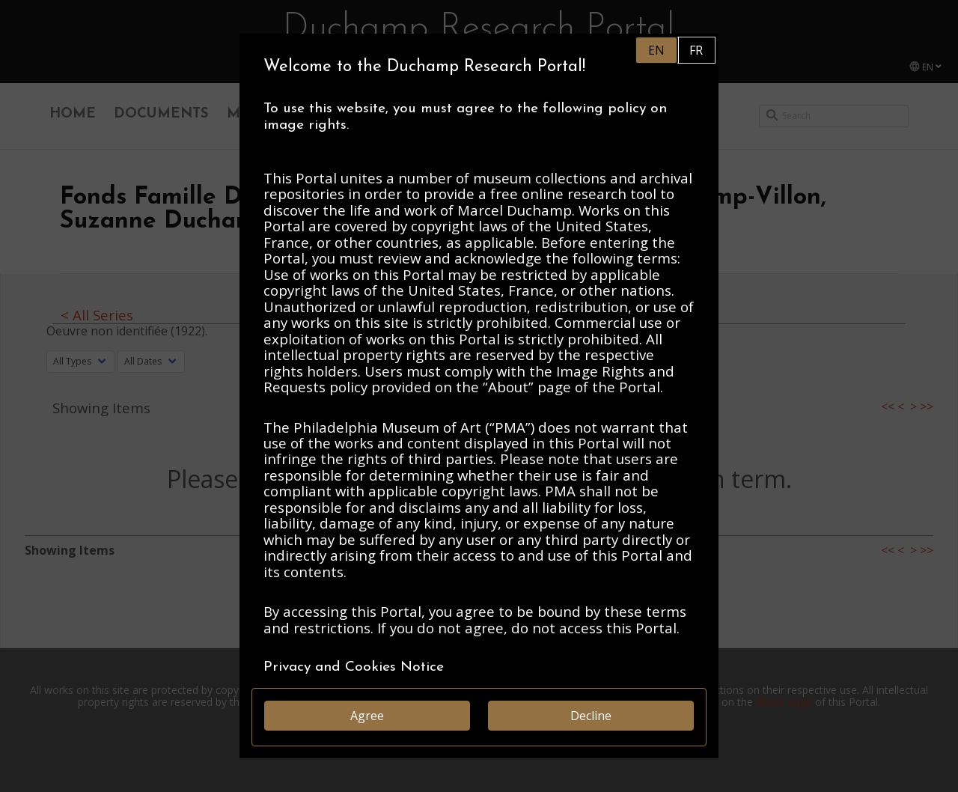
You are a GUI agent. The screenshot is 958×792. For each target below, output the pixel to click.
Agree (367, 715)
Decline (590, 715)
